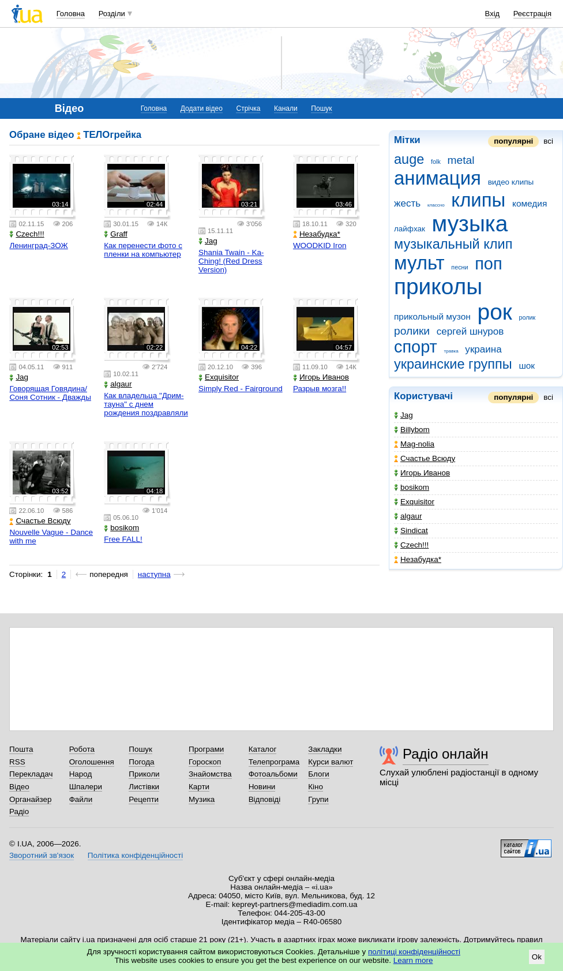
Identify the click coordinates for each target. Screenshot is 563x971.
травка (451, 351)
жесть (407, 203)
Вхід (492, 13)
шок (527, 365)
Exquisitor (414, 501)
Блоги (318, 774)
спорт (415, 347)
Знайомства (210, 774)
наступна (154, 574)
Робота (82, 749)
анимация (437, 178)
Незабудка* (417, 559)
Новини (262, 786)
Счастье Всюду (424, 458)
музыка (470, 223)
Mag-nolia (414, 444)
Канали (286, 108)
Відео (19, 786)
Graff (115, 234)
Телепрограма (274, 762)
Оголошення (91, 762)
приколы (438, 286)
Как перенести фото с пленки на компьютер (143, 249)
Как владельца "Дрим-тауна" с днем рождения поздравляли (146, 404)
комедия (529, 203)
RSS (17, 762)
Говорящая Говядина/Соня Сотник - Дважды (50, 393)
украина (483, 349)
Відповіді (265, 799)
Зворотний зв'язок (41, 855)
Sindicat (411, 530)
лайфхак (409, 228)
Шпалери (85, 786)
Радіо (19, 811)
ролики (412, 331)
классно (436, 205)
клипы (478, 200)
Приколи (144, 774)
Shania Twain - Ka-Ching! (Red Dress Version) (231, 261)
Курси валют (330, 762)
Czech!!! (411, 545)
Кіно (315, 786)
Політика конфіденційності (135, 855)
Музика (202, 799)
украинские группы (453, 364)
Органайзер (30, 799)
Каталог (263, 749)
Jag (403, 415)
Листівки (144, 786)
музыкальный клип (453, 244)
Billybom (412, 429)
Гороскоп (205, 762)
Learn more (413, 960)
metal (461, 160)
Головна (71, 13)
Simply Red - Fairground (240, 388)
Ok (537, 957)
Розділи (112, 13)
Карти (199, 786)
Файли (81, 799)
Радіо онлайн (446, 754)
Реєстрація (532, 13)
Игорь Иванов (422, 472)
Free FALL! (123, 539)
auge (409, 159)
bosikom (411, 487)
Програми (206, 749)
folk (436, 161)
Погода (141, 762)
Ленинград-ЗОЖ (38, 245)
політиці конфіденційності (414, 951)
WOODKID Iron (320, 245)
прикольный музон (432, 316)
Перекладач (30, 774)
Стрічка (248, 108)
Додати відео (202, 108)
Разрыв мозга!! (319, 388)
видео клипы (511, 182)
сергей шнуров (470, 331)
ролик (527, 317)
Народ (80, 774)
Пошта (21, 749)
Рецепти (144, 799)
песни (459, 267)
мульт (419, 262)
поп (488, 263)
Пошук (321, 108)
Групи (318, 799)
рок (495, 311)
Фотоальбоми (273, 774)
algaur (408, 516)
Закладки (324, 749)
